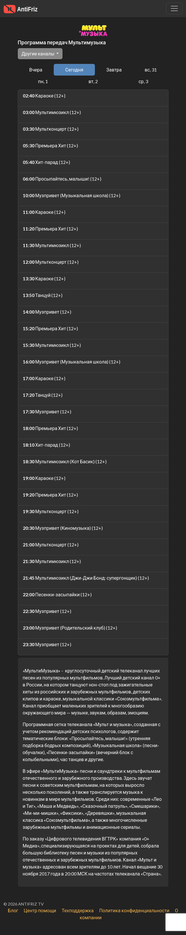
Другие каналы (38, 53)
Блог (13, 910)
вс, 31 (151, 69)
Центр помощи (40, 910)
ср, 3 (143, 81)
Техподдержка (77, 910)
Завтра (114, 69)
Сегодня (74, 69)
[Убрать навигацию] (174, 8)
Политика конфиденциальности (134, 910)
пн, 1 (43, 81)
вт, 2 (93, 81)
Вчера (35, 69)
